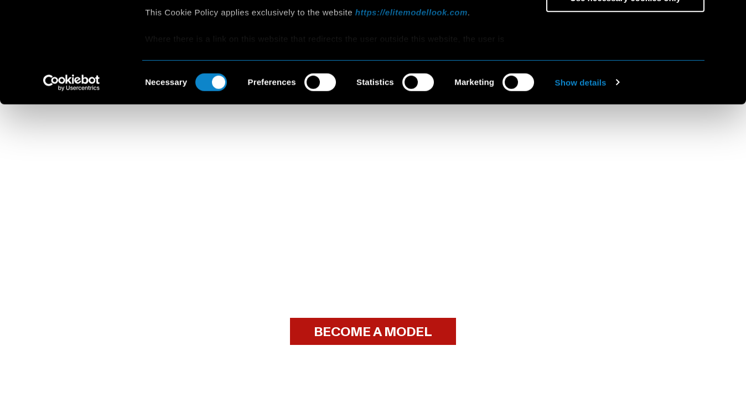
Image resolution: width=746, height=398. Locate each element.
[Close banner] (729, 17)
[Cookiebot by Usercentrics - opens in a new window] (71, 177)
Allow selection (625, 60)
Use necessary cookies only (625, 92)
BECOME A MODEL (373, 332)
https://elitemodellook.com (411, 106)
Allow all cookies (625, 27)
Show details (581, 176)
